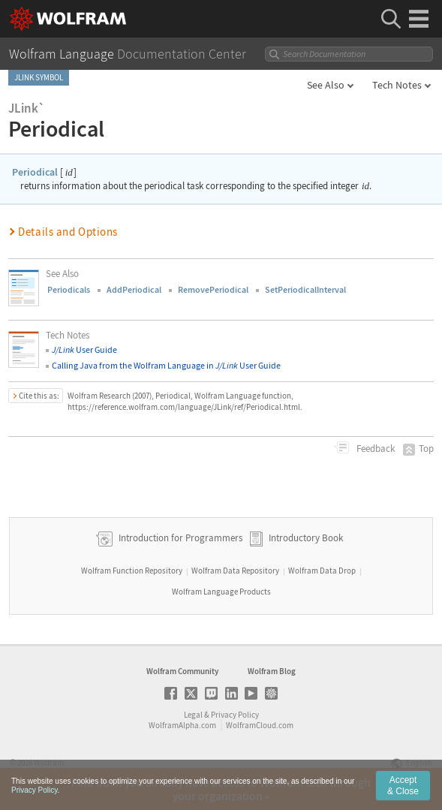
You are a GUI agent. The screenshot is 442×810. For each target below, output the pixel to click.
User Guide (84, 349)
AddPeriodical (134, 289)
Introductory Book (306, 538)
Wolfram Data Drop (322, 570)
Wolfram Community (182, 671)
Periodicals (68, 289)
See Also (325, 85)
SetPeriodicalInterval (305, 289)
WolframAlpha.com (182, 725)
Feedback (374, 448)
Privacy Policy (235, 714)
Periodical (35, 172)
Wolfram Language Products (221, 591)
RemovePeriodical (213, 289)
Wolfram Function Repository (131, 570)
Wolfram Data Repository (235, 570)
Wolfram (49, 762)
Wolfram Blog (272, 671)
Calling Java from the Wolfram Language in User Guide (166, 365)
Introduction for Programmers (179, 538)
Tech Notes (397, 85)
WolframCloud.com (259, 725)
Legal (193, 714)
